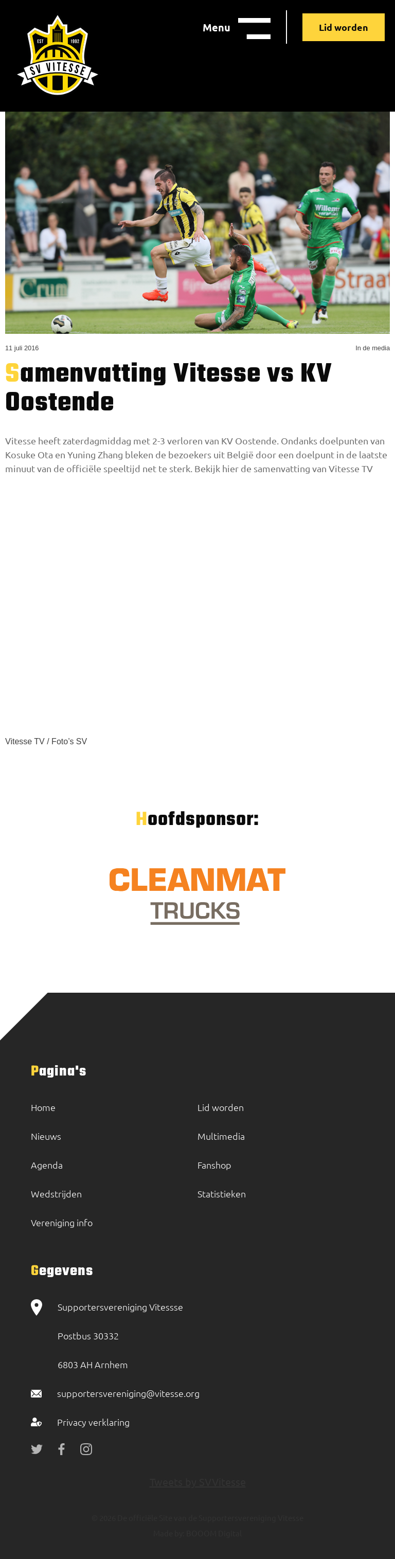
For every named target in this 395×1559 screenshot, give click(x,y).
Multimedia (221, 1136)
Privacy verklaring (93, 1422)
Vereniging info (62, 1222)
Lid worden (343, 27)
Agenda (47, 1165)
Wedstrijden (56, 1193)
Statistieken (222, 1193)
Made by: (169, 1533)
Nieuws (46, 1136)
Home (43, 1107)
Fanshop (214, 1165)
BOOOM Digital (213, 1533)
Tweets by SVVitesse (198, 1481)
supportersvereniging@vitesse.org (128, 1393)
